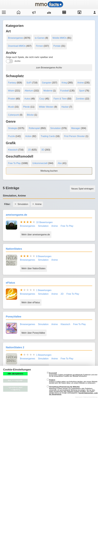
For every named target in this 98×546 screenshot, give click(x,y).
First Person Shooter (74, 136)
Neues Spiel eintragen (82, 188)
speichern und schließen (15, 389)
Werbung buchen (49, 171)
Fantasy (12, 82)
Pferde (26, 107)
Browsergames (15, 38)
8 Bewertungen (43, 256)
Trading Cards (48, 136)
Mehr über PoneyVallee (33, 333)
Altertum (29, 90)
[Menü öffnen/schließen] (3, 12)
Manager (75, 128)
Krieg (64, 82)
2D (29, 150)
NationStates (14, 248)
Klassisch (13, 150)
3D (42, 150)
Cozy (41, 98)
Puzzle (11, 136)
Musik (11, 107)
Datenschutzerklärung (90, 397)
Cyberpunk (13, 115)
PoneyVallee (13, 316)
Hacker (65, 107)
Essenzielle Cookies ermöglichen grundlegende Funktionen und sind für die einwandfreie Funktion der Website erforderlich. (72, 374)
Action (28, 136)
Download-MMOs (17, 46)
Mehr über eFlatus (31, 302)
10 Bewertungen (44, 222)
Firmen (39, 46)
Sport (81, 90)
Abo (60, 163)
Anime (80, 82)
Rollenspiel (34, 128)
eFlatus (10, 282)
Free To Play (14, 163)
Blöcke (30, 115)
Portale (57, 46)
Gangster (46, 82)
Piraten (11, 98)
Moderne (47, 90)
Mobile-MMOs (60, 38)
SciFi (29, 82)
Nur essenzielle (15, 381)
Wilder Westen (46, 107)
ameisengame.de (16, 214)
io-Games (40, 38)
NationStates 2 (15, 347)
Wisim (11, 90)
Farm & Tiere (60, 98)
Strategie (12, 128)
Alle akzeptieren (15, 374)
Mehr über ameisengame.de (36, 234)
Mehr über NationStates (33, 268)
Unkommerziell (39, 163)
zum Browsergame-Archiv (49, 67)
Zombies (80, 98)
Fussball (64, 90)
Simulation (55, 128)
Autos (27, 98)
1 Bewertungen (43, 290)
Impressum (78, 397)
